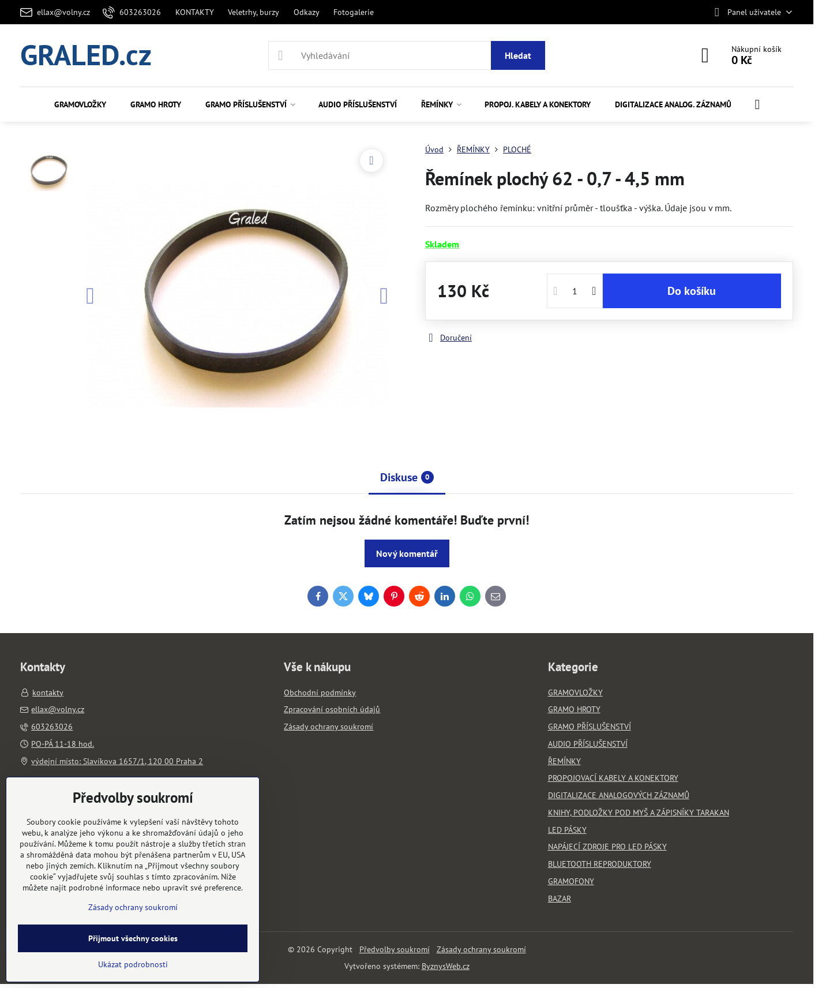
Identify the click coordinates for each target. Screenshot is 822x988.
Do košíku (691, 290)
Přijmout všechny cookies (133, 938)
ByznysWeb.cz (446, 966)
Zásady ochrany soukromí (481, 949)
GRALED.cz (86, 55)
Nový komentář (407, 553)
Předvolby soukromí (394, 949)
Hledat (518, 55)
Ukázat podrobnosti (133, 964)
